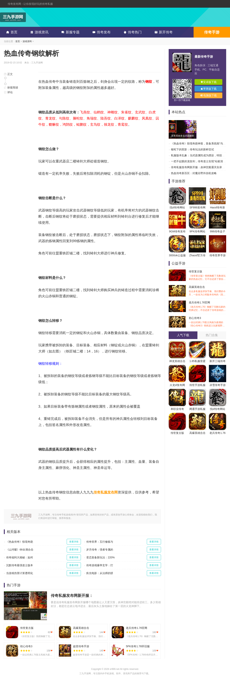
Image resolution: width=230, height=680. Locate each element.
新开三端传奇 (217, 361)
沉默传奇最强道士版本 (19, 565)
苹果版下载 (208, 88)
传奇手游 (211, 32)
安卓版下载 (208, 82)
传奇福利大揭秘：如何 (19, 557)
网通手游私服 (197, 408)
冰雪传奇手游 (217, 385)
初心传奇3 (207, 321)
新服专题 (70, 32)
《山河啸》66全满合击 (19, 549)
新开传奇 (163, 32)
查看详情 (73, 541)
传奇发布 (101, 32)
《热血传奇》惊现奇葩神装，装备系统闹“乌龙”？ (200, 143)
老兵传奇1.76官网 (207, 306)
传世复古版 (207, 275)
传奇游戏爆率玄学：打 (99, 565)
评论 (8, 92)
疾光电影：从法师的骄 (99, 573)
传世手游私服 (197, 385)
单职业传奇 (177, 408)
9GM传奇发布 (177, 231)
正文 (8, 74)
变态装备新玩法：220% (100, 557)
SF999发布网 (197, 207)
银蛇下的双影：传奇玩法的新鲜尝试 (192, 149)
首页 (11, 32)
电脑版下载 (208, 95)
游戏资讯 (38, 32)
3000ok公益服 (177, 255)
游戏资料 (27, 41)
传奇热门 (132, 32)
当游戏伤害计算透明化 (19, 573)
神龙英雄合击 (177, 361)
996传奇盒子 (217, 231)
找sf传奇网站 (177, 207)
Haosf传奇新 (217, 207)
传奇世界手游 (217, 255)
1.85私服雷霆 (197, 361)
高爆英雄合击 (207, 290)
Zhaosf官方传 (197, 255)
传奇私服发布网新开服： (72, 595)
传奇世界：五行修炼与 (99, 541)
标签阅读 (11, 87)
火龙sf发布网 (177, 385)
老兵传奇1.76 (217, 432)
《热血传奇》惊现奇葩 (19, 541)
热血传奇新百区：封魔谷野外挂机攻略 (194, 173)
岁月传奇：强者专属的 (99, 549)
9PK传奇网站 (197, 231)
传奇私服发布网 (106, 492)
